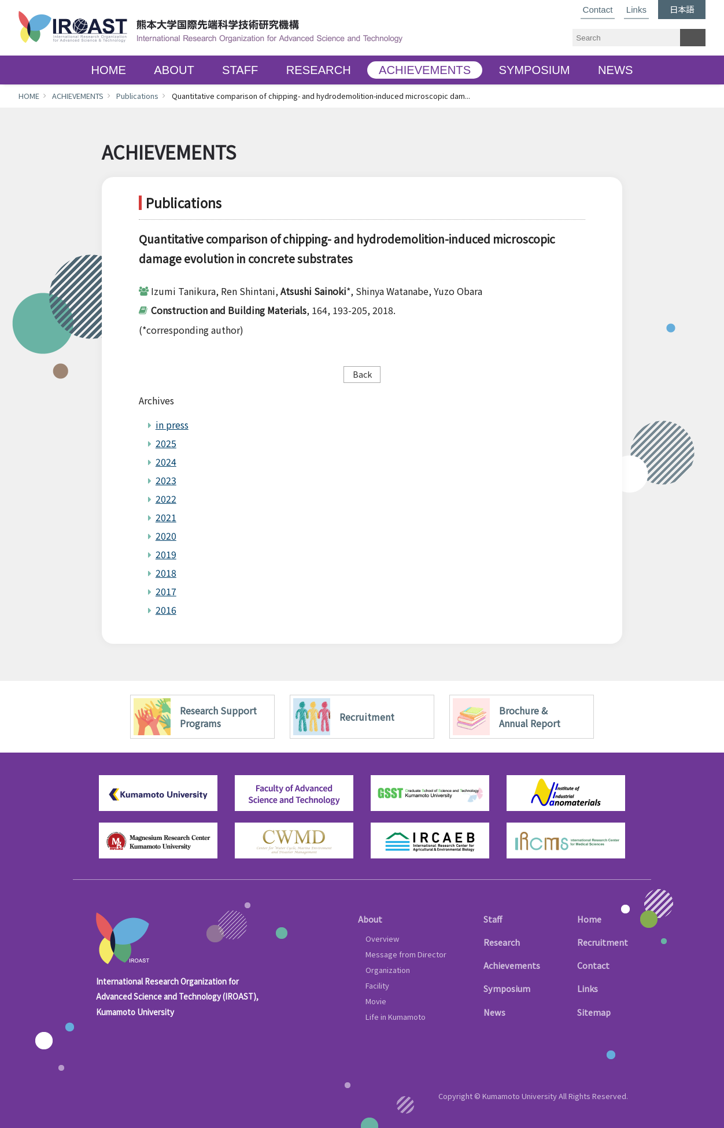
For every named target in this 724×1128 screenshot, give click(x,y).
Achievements (511, 965)
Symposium (506, 988)
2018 (166, 573)
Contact (598, 9)
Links (636, 9)
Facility (377, 985)
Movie (375, 1001)
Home (589, 919)
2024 (166, 462)
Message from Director (405, 954)
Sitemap (594, 1012)
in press (172, 425)
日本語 (682, 9)
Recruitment (602, 942)
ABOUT (174, 70)
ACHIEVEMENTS (425, 70)
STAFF (240, 70)
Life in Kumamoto (395, 1016)
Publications (137, 95)
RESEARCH (318, 70)
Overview (382, 938)
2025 (166, 443)
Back (362, 374)
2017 (166, 591)
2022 (166, 499)
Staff (492, 919)
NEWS (615, 70)
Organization (387, 969)
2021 (166, 517)
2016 (166, 610)
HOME (108, 70)
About (370, 919)
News (494, 1012)
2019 (166, 554)
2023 (166, 480)
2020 (166, 536)
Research (501, 942)
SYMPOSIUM (534, 70)
